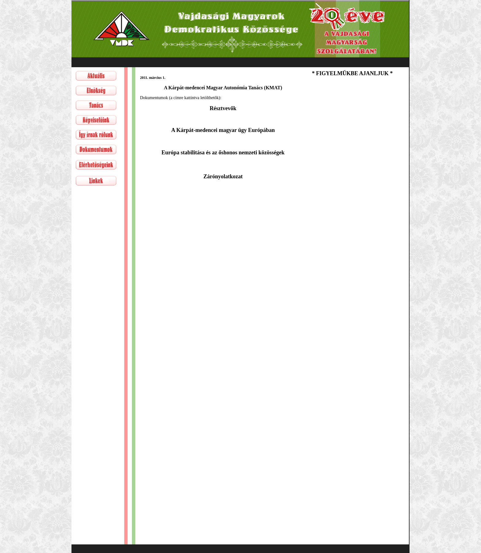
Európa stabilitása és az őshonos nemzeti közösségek (222, 152)
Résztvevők (223, 108)
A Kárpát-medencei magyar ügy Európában (223, 130)
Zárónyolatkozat (223, 176)
